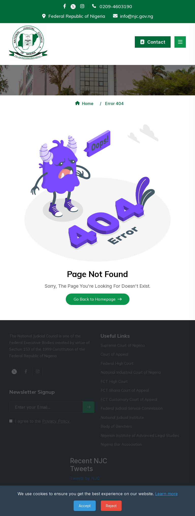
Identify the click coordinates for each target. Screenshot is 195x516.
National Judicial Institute (122, 417)
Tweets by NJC (85, 478)
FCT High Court (114, 381)
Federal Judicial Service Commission (132, 408)
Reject (111, 506)
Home (83, 103)
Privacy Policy (56, 421)
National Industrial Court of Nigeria (131, 372)
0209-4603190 (116, 6)
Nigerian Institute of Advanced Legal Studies (140, 435)
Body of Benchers (116, 426)
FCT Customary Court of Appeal (129, 399)
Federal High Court (117, 363)
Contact (152, 42)
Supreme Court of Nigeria (123, 345)
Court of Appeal (114, 354)
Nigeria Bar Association (121, 444)
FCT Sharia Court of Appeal (125, 390)
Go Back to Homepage (98, 299)
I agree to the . (43, 421)
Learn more (166, 493)
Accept (85, 506)
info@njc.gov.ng (136, 16)
